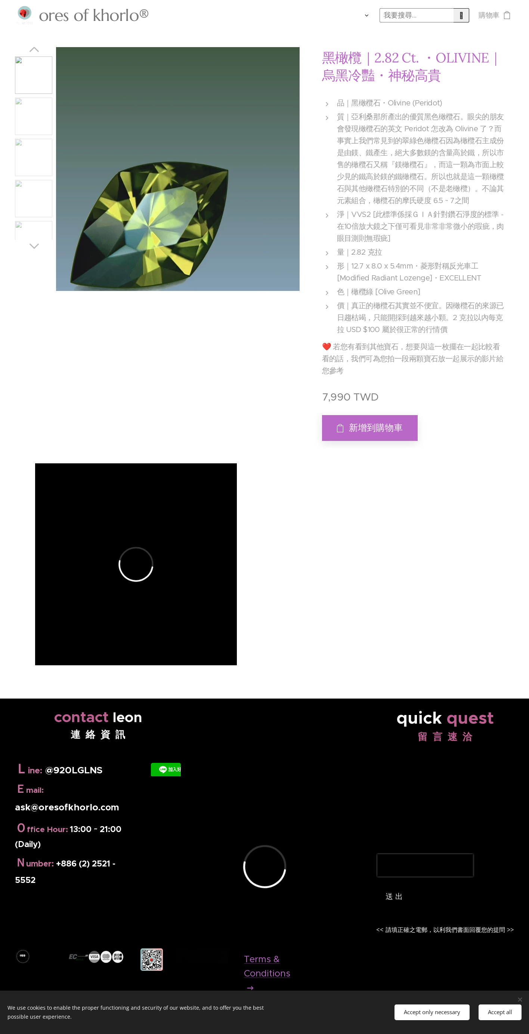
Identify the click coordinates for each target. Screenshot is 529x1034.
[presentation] (425, 865)
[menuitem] (260, 15)
